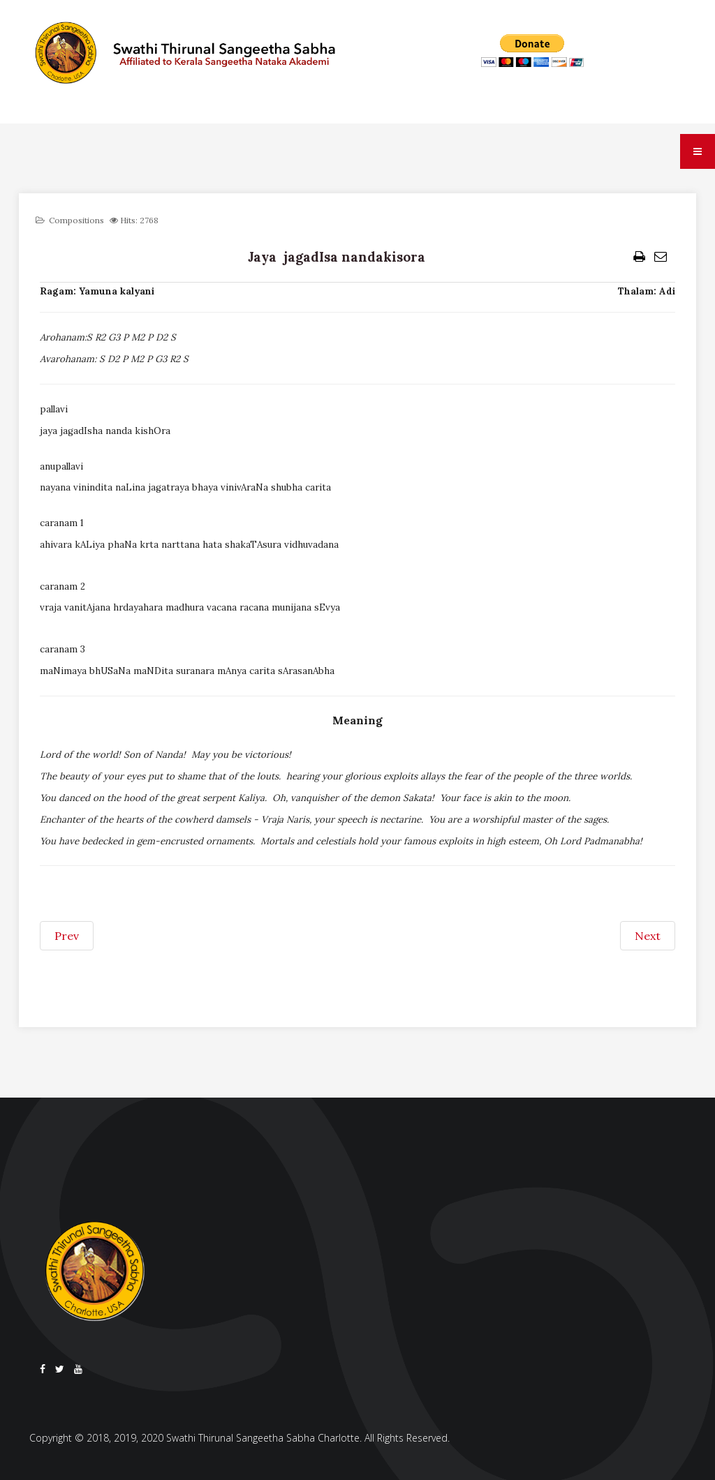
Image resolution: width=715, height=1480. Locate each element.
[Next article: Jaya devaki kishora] (647, 935)
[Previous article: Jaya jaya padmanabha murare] (67, 935)
